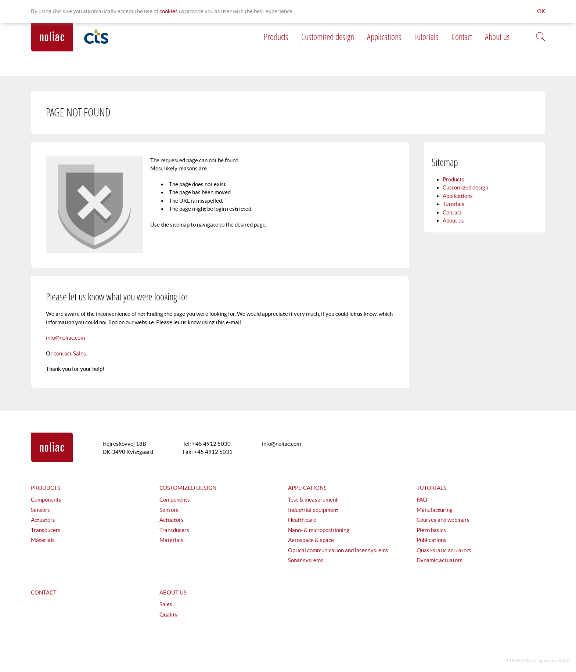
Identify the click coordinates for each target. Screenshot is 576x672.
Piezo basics (431, 530)
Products (276, 36)
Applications (384, 36)
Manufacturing (435, 510)
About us (497, 36)
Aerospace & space (311, 540)
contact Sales (70, 353)
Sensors (40, 510)
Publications (431, 540)
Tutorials (426, 36)
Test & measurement (313, 499)
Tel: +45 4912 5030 (207, 444)
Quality (168, 614)
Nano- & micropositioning (318, 530)
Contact (461, 36)
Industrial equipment (313, 510)
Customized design (327, 36)
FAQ (422, 499)
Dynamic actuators (439, 560)
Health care (302, 520)
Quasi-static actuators (444, 550)
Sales (165, 604)
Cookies (168, 11)
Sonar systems (305, 560)
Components (46, 499)
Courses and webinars (443, 520)
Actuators (43, 520)
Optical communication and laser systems (338, 550)
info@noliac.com (65, 338)
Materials (43, 540)
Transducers (46, 530)
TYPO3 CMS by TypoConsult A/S (537, 660)
